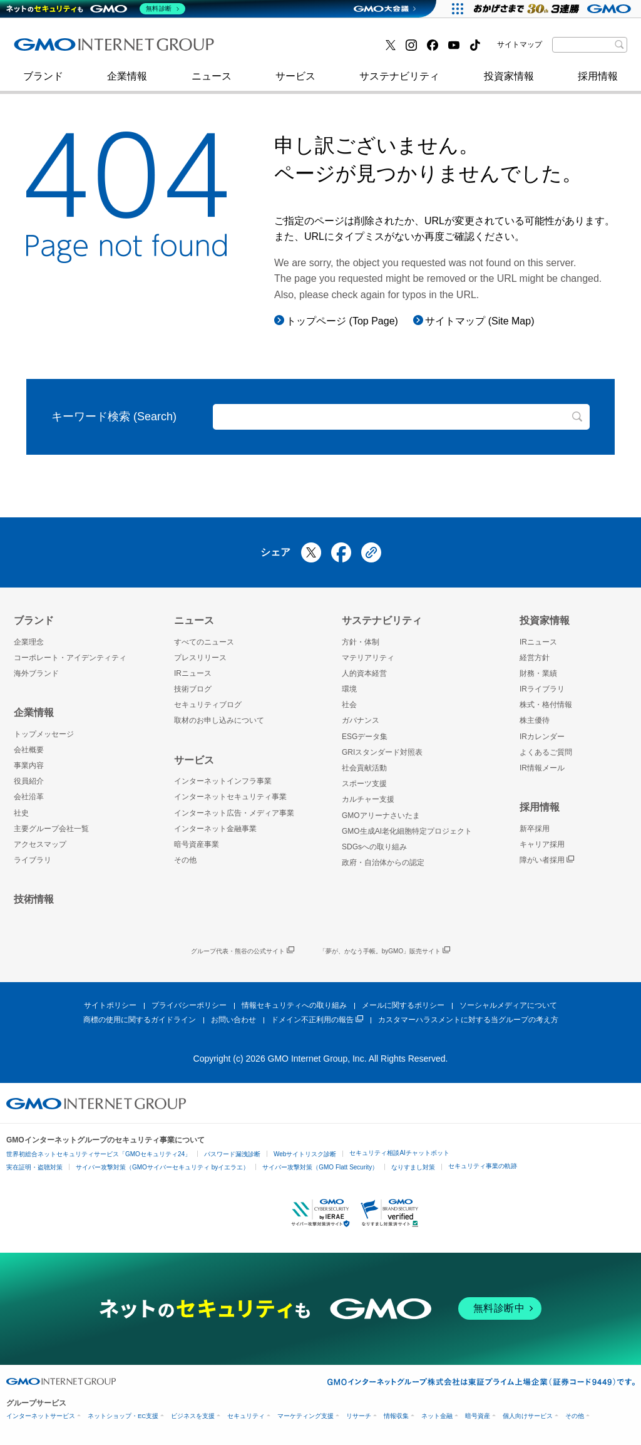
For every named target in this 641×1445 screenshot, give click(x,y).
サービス (295, 82)
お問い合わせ (233, 1019)
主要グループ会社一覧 (51, 828)
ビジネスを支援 (193, 1415)
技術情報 (34, 899)
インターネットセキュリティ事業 (102, 49)
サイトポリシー (110, 1005)
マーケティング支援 (305, 1415)
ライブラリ (32, 860)
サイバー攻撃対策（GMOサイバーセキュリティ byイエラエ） (162, 1167)
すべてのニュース (204, 642)
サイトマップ (519, 44)
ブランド (43, 82)
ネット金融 (437, 1415)
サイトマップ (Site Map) (479, 321)
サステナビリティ (399, 82)
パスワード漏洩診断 (232, 1154)
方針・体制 (360, 642)
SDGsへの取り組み (374, 846)
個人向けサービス (528, 1415)
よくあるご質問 (546, 752)
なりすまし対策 (413, 1167)
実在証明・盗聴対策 (34, 1167)
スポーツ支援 (364, 783)
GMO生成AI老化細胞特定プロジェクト (407, 831)
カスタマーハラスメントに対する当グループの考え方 (468, 1019)
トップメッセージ (44, 734)
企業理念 (29, 642)
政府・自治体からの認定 (383, 862)
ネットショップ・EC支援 (123, 1415)
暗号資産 (477, 1415)
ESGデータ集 (364, 736)
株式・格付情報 (546, 704)
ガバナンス (360, 720)
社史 (197, 48)
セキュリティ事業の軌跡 (482, 1166)
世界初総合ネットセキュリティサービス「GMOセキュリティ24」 (98, 1154)
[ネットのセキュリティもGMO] (96, 9)
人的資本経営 (364, 673)
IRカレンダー (542, 736)
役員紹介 (29, 781)
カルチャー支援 (368, 799)
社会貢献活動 (364, 768)
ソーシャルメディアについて (508, 1005)
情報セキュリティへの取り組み (294, 1005)
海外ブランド (36, 673)
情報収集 (396, 1415)
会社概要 (29, 749)
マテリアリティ (368, 657)
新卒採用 (535, 828)
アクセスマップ (40, 844)
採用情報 (597, 82)
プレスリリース (200, 657)
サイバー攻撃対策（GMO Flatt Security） (320, 1167)
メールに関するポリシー (403, 1005)
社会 (349, 704)
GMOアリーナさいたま (381, 815)
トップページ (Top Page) (342, 321)
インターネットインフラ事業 (223, 781)
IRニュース (193, 673)
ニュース (211, 82)
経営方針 (535, 657)
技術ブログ (52, 49)
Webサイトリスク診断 (305, 1154)
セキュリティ (246, 1415)
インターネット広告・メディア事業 (234, 813)
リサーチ (358, 1415)
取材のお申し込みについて (219, 720)
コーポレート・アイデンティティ (70, 657)
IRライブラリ (542, 689)
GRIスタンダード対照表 (382, 752)
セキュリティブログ (285, 49)
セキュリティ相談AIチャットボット (399, 1152)
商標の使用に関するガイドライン (139, 1019)
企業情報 (127, 82)
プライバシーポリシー (189, 1005)
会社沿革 (29, 796)
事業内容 (29, 765)
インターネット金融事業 (295, 49)
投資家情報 (508, 82)
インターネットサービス (40, 1415)
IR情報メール (542, 768)
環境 (349, 689)
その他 (185, 860)
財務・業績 (538, 673)
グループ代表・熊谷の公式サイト (242, 951)
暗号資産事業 (196, 844)
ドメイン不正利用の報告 (317, 1020)
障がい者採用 (547, 860)
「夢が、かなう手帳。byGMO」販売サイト (384, 951)
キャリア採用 (542, 844)
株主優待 (535, 720)
